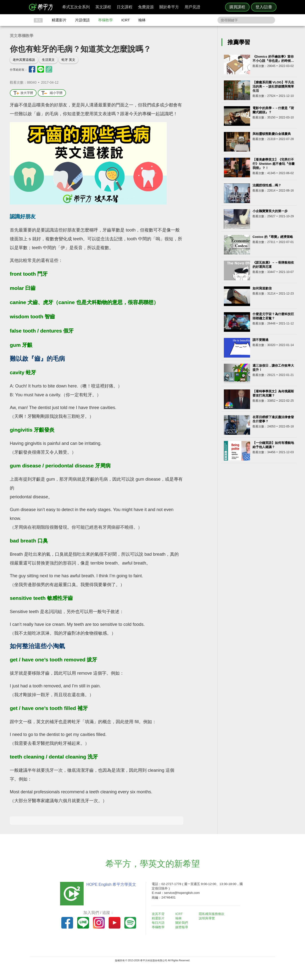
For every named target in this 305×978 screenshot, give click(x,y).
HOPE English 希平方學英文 (111, 884)
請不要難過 (260, 340)
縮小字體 (52, 93)
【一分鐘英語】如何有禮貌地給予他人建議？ (273, 445)
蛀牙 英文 (68, 60)
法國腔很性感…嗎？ (267, 185)
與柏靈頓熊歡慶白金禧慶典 (272, 134)
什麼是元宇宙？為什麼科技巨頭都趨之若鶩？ (273, 316)
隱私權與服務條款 (211, 914)
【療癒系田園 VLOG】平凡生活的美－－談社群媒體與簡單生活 (273, 86)
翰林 (142, 20)
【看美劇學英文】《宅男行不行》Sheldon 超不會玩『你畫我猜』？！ (274, 164)
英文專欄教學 (21, 36)
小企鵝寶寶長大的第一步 (270, 211)
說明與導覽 (207, 918)
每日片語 (158, 923)
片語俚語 (82, 20)
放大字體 (23, 93)
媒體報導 (182, 927)
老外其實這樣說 (24, 60)
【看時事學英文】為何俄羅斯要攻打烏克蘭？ (273, 393)
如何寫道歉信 (262, 288)
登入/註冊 (263, 7)
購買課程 (237, 7)
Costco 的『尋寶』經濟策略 (273, 237)
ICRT (125, 20)
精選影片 (59, 20)
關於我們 (182, 923)
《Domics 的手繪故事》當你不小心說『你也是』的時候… (273, 59)
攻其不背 (158, 914)
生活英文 (48, 60)
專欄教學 (105, 20)
